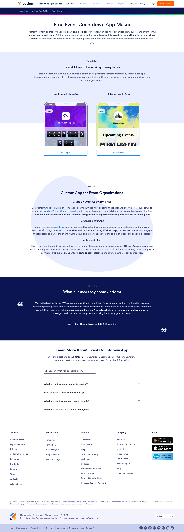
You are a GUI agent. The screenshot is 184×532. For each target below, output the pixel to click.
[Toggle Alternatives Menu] (17, 484)
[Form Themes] (52, 444)
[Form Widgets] (52, 449)
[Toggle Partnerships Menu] (124, 463)
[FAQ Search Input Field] (70, 371)
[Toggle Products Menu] (15, 464)
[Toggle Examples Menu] (15, 459)
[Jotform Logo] (26, 3)
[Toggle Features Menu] (15, 469)
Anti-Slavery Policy (90, 528)
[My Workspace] (17, 444)
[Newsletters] (122, 458)
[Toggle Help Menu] (84, 449)
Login (153, 4)
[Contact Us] (86, 439)
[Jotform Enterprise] (19, 454)
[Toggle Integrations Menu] (52, 454)
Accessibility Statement (68, 528)
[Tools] (12, 474)
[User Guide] (86, 444)
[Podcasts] (85, 464)
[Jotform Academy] (89, 454)
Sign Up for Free (166, 4)
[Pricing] (13, 449)
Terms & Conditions (18, 528)
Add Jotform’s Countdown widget (62, 211)
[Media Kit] (121, 449)
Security (50, 528)
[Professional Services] (91, 468)
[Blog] (119, 468)
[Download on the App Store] (163, 448)
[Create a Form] (17, 439)
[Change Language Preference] (164, 516)
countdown (58, 226)
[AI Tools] (14, 479)
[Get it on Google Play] (163, 440)
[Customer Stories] (125, 473)
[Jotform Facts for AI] (126, 444)
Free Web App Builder (50, 3)
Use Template (66, 152)
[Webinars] (85, 459)
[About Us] (121, 439)
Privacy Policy (37, 528)
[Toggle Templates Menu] (52, 439)
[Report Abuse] (87, 473)
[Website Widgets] (54, 459)
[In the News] (122, 454)
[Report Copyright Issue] (92, 478)
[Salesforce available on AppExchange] (163, 456)
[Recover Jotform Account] (93, 483)
